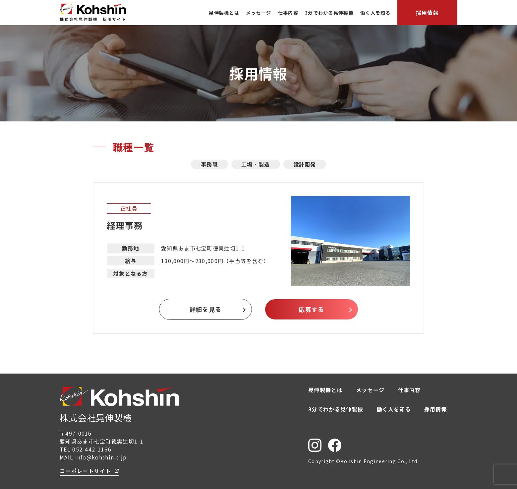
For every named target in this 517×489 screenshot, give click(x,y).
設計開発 (304, 164)
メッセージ (258, 12)
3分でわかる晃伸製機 (329, 12)
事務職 (209, 164)
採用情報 (427, 13)
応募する (311, 309)
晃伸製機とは (224, 12)
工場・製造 (255, 164)
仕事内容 (288, 12)
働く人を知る (375, 12)
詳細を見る (206, 309)
